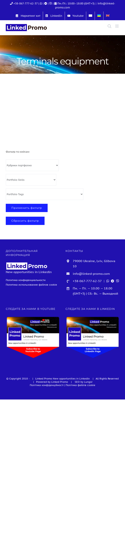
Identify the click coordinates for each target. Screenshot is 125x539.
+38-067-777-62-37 (25, 3)
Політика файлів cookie (80, 385)
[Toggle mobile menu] (117, 26)
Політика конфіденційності (47, 385)
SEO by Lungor (84, 382)
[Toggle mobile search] (109, 26)
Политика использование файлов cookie (31, 284)
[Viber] (51, 3)
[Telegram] (46, 3)
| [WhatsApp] (40, 3)
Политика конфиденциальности (26, 280)
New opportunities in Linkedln (71, 378)
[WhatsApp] (107, 281)
